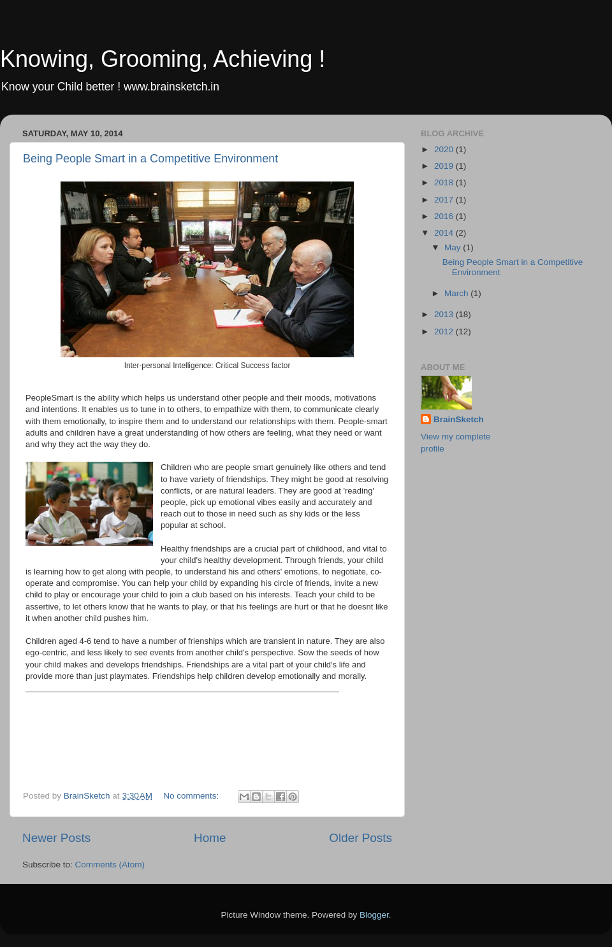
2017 (445, 199)
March (457, 293)
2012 (445, 331)
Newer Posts (56, 837)
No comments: (192, 796)
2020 (445, 149)
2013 (445, 314)
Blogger (374, 915)
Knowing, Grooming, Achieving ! (162, 59)
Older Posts (360, 837)
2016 (445, 216)
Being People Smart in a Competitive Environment (150, 158)
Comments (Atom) (110, 864)
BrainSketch (458, 419)
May (453, 247)
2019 (445, 166)
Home (210, 837)
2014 (445, 233)
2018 (445, 182)
